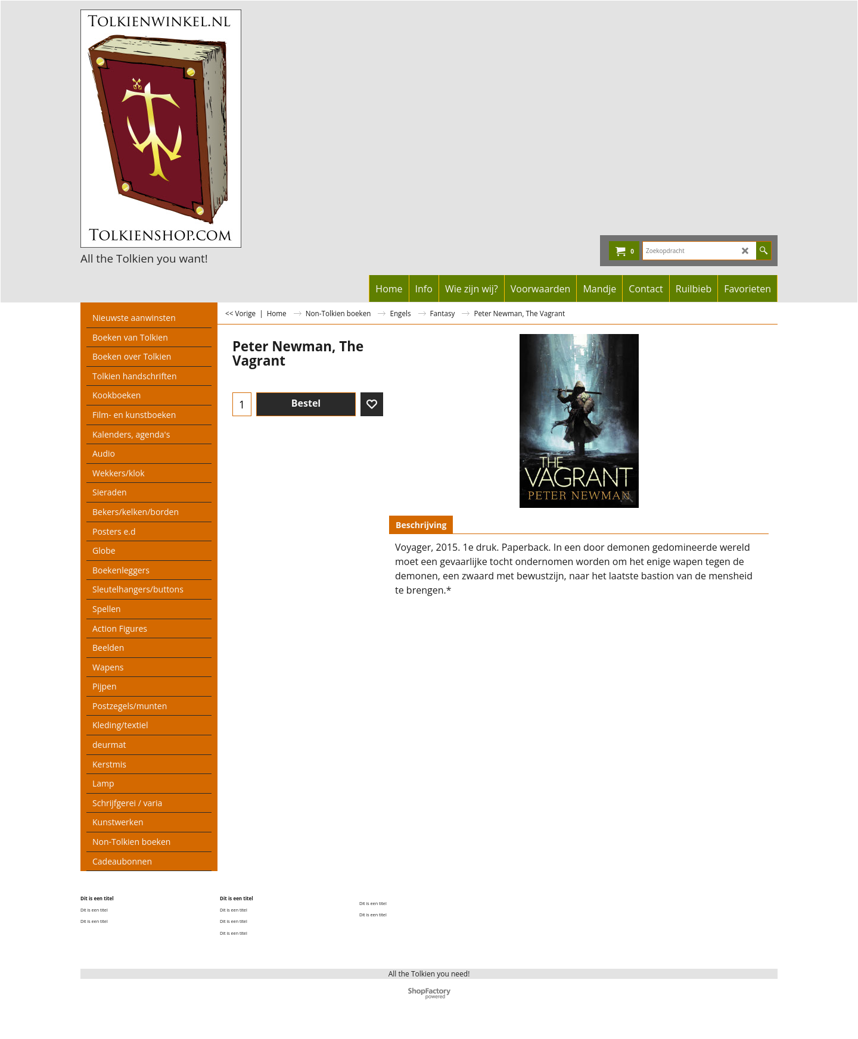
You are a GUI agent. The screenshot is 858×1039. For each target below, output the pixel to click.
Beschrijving (421, 525)
